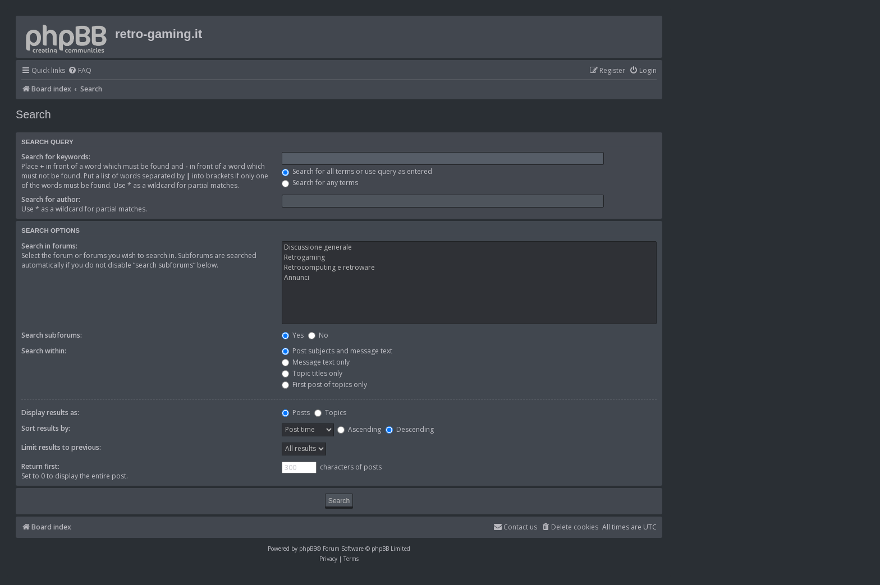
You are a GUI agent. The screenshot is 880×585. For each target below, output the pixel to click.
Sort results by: (45, 428)
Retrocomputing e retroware (469, 267)
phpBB (308, 548)
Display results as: (50, 412)
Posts (296, 412)
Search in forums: (49, 246)
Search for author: (50, 199)
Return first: (40, 466)
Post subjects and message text (337, 351)
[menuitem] (79, 71)
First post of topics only (324, 384)
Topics (330, 412)
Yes (293, 335)
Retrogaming (469, 257)
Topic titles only (312, 373)
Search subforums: (51, 335)
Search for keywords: (55, 157)
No (318, 335)
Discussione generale (469, 247)
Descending (410, 429)
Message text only (316, 362)
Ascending (359, 429)
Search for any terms (320, 182)
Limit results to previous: (61, 447)
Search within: (43, 351)
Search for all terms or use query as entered (357, 171)
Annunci (469, 278)
